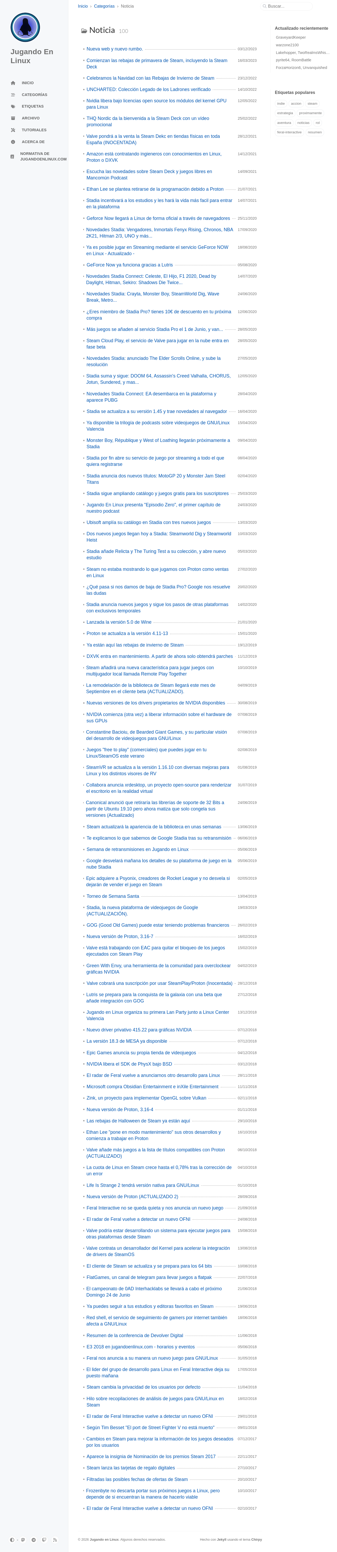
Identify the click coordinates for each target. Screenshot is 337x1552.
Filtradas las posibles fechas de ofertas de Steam (137, 1479)
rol (318, 123)
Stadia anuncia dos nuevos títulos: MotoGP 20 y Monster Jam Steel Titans (156, 479)
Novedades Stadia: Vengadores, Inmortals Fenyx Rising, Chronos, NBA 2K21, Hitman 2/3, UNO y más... (159, 233)
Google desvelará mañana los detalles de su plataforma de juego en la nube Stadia (158, 864)
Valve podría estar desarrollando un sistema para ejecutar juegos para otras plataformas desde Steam (158, 1233)
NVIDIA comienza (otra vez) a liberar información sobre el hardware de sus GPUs (159, 717)
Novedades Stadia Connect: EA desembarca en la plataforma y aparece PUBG (151, 397)
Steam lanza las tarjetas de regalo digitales (131, 1467)
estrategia (285, 113)
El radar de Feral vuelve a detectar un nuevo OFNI (138, 1219)
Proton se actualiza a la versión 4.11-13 (127, 633)
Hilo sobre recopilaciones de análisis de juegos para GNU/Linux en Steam (155, 1402)
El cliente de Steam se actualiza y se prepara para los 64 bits (149, 1266)
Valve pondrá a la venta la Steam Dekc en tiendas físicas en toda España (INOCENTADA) (153, 139)
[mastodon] (23, 1540)
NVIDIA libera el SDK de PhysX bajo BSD (129, 1064)
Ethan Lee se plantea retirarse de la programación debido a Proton (155, 189)
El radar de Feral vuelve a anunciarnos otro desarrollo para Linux (153, 1075)
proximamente (310, 113)
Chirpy (256, 1539)
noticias (304, 123)
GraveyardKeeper (291, 37)
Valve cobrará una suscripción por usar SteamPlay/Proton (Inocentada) (159, 983)
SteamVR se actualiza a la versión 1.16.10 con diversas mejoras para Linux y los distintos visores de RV (157, 770)
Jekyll (221, 1539)
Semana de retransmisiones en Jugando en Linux (138, 849)
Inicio (83, 6)
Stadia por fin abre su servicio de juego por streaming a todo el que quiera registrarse (155, 461)
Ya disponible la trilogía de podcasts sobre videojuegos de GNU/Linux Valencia (158, 426)
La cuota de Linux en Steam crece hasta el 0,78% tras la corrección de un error (159, 1170)
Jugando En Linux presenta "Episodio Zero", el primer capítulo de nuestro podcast (153, 508)
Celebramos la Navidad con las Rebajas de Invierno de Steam (150, 78)
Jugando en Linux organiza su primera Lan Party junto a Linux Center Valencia (158, 1015)
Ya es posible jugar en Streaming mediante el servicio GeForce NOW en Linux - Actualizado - (157, 250)
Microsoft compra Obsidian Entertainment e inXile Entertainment (153, 1086)
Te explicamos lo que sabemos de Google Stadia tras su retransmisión (159, 838)
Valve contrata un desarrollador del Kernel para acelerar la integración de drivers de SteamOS (158, 1251)
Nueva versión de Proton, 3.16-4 (120, 1109)
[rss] (55, 1540)
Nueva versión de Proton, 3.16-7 (120, 936)
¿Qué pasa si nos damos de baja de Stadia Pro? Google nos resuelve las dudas (158, 590)
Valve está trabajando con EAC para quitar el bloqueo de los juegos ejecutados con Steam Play (155, 951)
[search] (288, 6)
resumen (315, 132)
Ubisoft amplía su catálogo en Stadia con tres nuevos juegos (149, 522)
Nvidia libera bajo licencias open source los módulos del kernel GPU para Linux (157, 104)
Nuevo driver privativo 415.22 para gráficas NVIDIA (139, 1029)
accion (296, 103)
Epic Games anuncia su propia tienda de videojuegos (141, 1052)
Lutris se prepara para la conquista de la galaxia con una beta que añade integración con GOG (154, 998)
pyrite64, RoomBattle (293, 60)
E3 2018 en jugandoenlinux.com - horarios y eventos (141, 1346)
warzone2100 (287, 45)
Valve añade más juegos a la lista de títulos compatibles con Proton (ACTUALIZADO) (155, 1153)
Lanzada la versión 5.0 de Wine (119, 622)
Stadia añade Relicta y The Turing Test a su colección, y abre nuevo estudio (156, 554)
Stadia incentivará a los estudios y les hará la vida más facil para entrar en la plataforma (159, 203)
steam (312, 103)
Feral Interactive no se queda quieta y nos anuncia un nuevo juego (155, 1208)
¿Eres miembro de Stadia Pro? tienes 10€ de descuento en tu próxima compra (159, 315)
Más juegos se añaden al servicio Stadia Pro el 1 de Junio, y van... (155, 329)
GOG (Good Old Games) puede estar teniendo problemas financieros (158, 925)
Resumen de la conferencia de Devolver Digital (135, 1335)
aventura (284, 123)
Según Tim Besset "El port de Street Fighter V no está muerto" (151, 1427)
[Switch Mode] (12, 1540)
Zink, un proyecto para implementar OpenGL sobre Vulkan (146, 1098)
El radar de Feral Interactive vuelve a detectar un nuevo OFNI (150, 1416)
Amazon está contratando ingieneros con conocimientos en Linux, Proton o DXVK (153, 157)
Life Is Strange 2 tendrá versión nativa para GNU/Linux (143, 1185)
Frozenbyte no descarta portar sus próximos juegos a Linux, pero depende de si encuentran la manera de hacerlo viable (153, 1494)
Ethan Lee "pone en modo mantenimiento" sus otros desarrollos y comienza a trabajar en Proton (153, 1135)
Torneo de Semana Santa (113, 896)
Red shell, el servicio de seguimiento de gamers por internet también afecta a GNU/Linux (156, 1321)
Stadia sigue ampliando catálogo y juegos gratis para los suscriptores (158, 493)
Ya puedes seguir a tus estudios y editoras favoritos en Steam (150, 1306)
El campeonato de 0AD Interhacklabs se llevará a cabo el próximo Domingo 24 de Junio (154, 1292)
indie (281, 103)
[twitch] (44, 1540)
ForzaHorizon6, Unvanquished (301, 67)
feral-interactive (289, 132)
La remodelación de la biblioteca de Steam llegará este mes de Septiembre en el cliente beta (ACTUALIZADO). (150, 688)
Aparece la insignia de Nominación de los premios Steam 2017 (151, 1456)
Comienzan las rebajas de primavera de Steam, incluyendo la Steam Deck (157, 63)
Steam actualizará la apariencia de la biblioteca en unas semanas (154, 826)
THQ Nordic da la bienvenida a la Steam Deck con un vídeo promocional (148, 121)
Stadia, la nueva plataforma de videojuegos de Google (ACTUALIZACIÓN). (142, 910)
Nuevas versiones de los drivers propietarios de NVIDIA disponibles (156, 703)
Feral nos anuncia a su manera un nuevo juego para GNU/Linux (152, 1358)
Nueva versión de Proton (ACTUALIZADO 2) (132, 1196)
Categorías (104, 6)
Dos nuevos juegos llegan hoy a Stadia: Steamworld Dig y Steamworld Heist (159, 537)
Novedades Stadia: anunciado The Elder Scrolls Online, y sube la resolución (154, 361)
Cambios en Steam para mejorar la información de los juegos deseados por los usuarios (159, 1442)
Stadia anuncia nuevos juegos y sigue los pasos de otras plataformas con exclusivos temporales (157, 607)
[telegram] (33, 1540)
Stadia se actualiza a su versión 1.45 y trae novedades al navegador (157, 411)
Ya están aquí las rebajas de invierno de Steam (135, 645)
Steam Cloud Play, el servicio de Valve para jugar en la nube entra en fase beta (158, 344)
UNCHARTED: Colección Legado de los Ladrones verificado (149, 89)
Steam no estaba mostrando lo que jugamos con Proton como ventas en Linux (158, 572)
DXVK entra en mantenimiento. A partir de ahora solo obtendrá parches (160, 656)
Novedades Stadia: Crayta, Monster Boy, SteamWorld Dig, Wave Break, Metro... (152, 297)
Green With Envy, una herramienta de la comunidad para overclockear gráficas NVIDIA (158, 969)
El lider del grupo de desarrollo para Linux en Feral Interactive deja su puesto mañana (157, 1372)
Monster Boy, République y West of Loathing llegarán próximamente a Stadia (158, 443)
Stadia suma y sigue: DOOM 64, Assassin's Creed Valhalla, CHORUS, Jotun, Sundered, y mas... (158, 379)
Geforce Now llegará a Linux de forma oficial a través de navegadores (158, 218)
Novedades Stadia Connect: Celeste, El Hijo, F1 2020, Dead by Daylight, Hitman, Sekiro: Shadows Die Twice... (151, 279)
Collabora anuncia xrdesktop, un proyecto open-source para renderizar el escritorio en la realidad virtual (158, 788)
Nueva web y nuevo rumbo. (115, 49)
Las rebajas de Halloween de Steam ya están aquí (138, 1120)
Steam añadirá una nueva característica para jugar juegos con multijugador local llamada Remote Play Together (150, 671)
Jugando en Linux (104, 1539)
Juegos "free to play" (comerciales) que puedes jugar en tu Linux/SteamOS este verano (146, 753)
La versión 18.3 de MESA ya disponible (127, 1041)
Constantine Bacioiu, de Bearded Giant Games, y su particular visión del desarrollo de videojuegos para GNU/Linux (156, 735)
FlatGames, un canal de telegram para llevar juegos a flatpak (149, 1277)
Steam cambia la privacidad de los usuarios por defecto (143, 1387)
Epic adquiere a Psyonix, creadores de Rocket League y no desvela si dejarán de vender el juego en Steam (158, 881)
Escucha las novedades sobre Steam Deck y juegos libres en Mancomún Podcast (149, 174)
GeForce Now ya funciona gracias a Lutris (130, 265)
